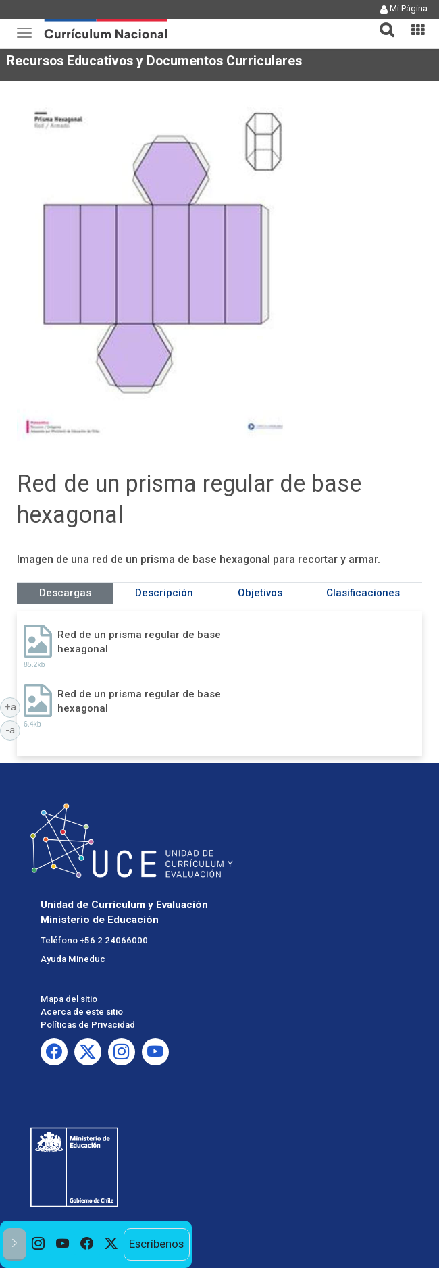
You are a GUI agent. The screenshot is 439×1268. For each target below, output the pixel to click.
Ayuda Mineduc (73, 959)
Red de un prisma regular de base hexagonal (139, 642)
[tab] (381, 22)
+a (13, 706)
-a (12, 729)
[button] (381, 21)
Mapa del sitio (69, 999)
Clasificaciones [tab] (363, 593)
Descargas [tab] (65, 593)
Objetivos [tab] (260, 593)
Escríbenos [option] (156, 1243)
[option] (38, 1244)
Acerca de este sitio (82, 1012)
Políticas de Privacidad (88, 1025)
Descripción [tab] (164, 593)
